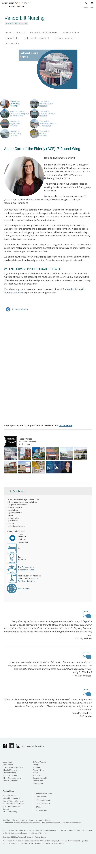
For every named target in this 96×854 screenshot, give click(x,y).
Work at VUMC (24, 588)
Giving (35, 765)
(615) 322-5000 (41, 810)
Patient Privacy (38, 770)
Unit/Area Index (16, 309)
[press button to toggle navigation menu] (92, 6)
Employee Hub (12, 43)
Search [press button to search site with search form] (86, 4)
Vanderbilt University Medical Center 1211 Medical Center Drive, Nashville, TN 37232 (44, 800)
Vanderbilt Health (9, 795)
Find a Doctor (8, 765)
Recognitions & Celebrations (43, 32)
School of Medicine (10, 770)
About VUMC (7, 762)
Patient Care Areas (70, 32)
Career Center (12, 38)
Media (35, 773)
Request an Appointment (12, 806)
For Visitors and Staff (16, 23)
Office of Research (40, 762)
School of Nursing (9, 773)
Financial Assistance (10, 781)
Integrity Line (38, 783)
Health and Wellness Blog (33, 746)
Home (9, 32)
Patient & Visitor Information (13, 803)
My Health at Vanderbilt (11, 798)
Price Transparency (10, 811)
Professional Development (36, 38)
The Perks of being (26, 567)
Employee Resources (64, 38)
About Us (21, 32)
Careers (6, 809)
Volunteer (36, 767)
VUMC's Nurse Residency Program (28, 579)
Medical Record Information (13, 801)
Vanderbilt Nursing (25, 18)
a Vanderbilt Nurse (26, 569)
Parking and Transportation (13, 767)
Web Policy (37, 775)
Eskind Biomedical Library (12, 778)
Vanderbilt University (10, 775)
